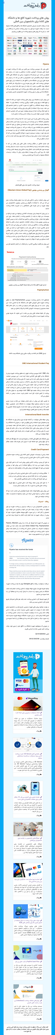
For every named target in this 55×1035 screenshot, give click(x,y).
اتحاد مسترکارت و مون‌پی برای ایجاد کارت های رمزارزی (28, 714)
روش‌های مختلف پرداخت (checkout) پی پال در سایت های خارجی (28, 1001)
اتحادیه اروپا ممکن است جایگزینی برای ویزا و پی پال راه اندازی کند (28, 880)
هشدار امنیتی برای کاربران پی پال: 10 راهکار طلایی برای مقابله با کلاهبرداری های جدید (28, 798)
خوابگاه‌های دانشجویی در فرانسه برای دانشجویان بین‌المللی (30, 839)
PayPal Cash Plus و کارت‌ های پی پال (27, 961)
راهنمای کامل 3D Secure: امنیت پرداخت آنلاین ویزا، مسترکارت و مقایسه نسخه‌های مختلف (28, 756)
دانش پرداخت (26, 1027)
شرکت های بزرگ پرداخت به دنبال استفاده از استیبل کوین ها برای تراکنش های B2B (28, 921)
